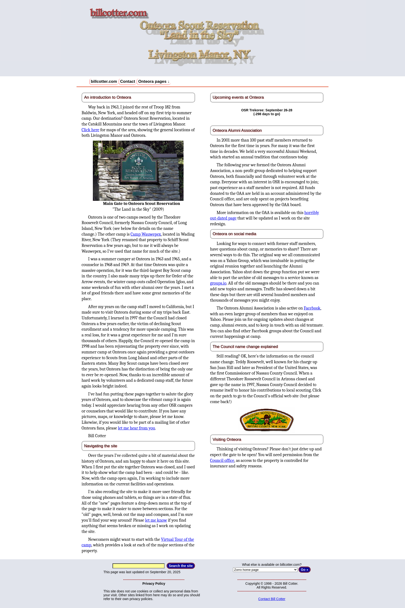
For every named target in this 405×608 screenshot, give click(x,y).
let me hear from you (136, 428)
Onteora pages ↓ (154, 81)
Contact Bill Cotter (271, 599)
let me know (156, 520)
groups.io (218, 283)
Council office (222, 460)
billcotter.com (104, 81)
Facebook (312, 308)
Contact (127, 81)
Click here (90, 129)
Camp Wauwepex (146, 234)
